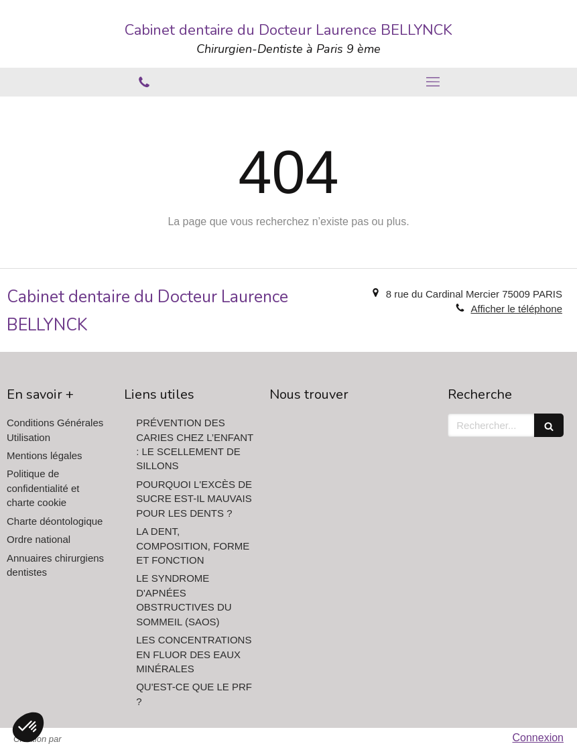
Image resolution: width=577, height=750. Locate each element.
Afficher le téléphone (516, 308)
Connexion (538, 737)
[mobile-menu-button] (433, 81)
